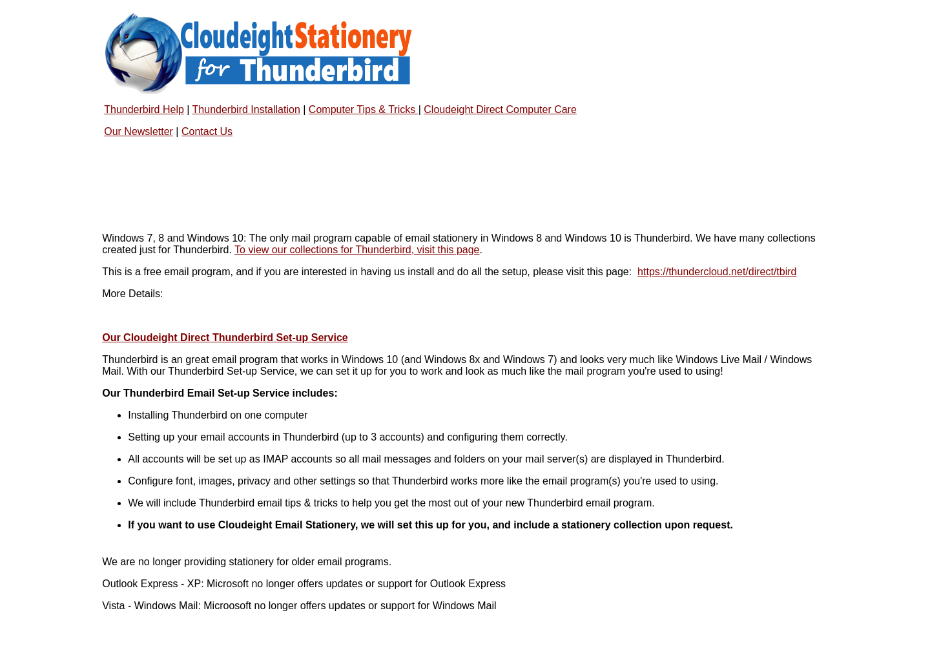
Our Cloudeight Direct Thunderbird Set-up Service (224, 337)
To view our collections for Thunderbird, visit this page (356, 249)
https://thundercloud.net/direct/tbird (716, 271)
